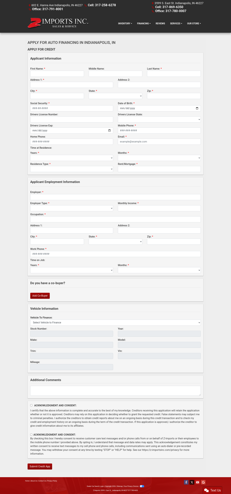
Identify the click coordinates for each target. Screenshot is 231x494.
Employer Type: (39, 202)
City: (32, 90)
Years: (33, 152)
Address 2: (124, 79)
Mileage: (35, 361)
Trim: (33, 350)
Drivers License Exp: (41, 125)
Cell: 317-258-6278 (100, 5)
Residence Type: (39, 163)
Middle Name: (96, 68)
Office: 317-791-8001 (46, 8)
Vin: (120, 350)
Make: (33, 339)
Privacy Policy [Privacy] (52, 480)
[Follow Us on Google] (203, 482)
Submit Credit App (40, 466)
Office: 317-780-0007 (169, 10)
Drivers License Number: (44, 114)
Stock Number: (38, 328)
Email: (121, 136)
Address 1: (36, 79)
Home (27, 480)
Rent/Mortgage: (127, 163)
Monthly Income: (127, 202)
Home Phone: (38, 136)
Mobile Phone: (126, 125)
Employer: (36, 191)
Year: (121, 328)
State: (92, 90)
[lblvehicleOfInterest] (115, 322)
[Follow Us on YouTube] (197, 482)
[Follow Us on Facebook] (186, 482)
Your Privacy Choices (134, 486)
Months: (122, 152)
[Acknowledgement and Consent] (31, 405)
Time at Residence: (41, 147)
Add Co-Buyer (40, 295)
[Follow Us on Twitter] (192, 482)
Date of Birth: (125, 103)
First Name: (36, 68)
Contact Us (42, 480)
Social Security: (39, 103)
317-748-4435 (133, 490)
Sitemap (120, 486)
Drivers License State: (130, 114)
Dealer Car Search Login (95, 486)
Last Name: (153, 68)
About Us (34, 480)
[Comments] (115, 390)
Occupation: (37, 214)
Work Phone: (37, 248)
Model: (122, 339)
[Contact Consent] (31, 434)
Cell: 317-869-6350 (167, 7)
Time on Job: (37, 259)
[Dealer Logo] (58, 23)
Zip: (149, 90)
